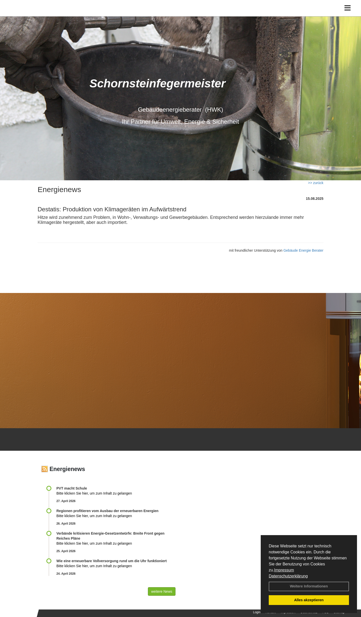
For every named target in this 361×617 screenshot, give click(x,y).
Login (256, 612)
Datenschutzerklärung (288, 576)
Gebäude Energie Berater (303, 250)
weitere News (161, 591)
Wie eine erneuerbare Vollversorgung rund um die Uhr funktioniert (111, 561)
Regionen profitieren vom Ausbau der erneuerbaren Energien (107, 511)
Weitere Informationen (309, 586)
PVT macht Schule (71, 488)
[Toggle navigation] (347, 14)
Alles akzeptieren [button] (309, 600)
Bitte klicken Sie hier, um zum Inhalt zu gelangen (94, 493)
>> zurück (315, 183)
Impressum (284, 570)
